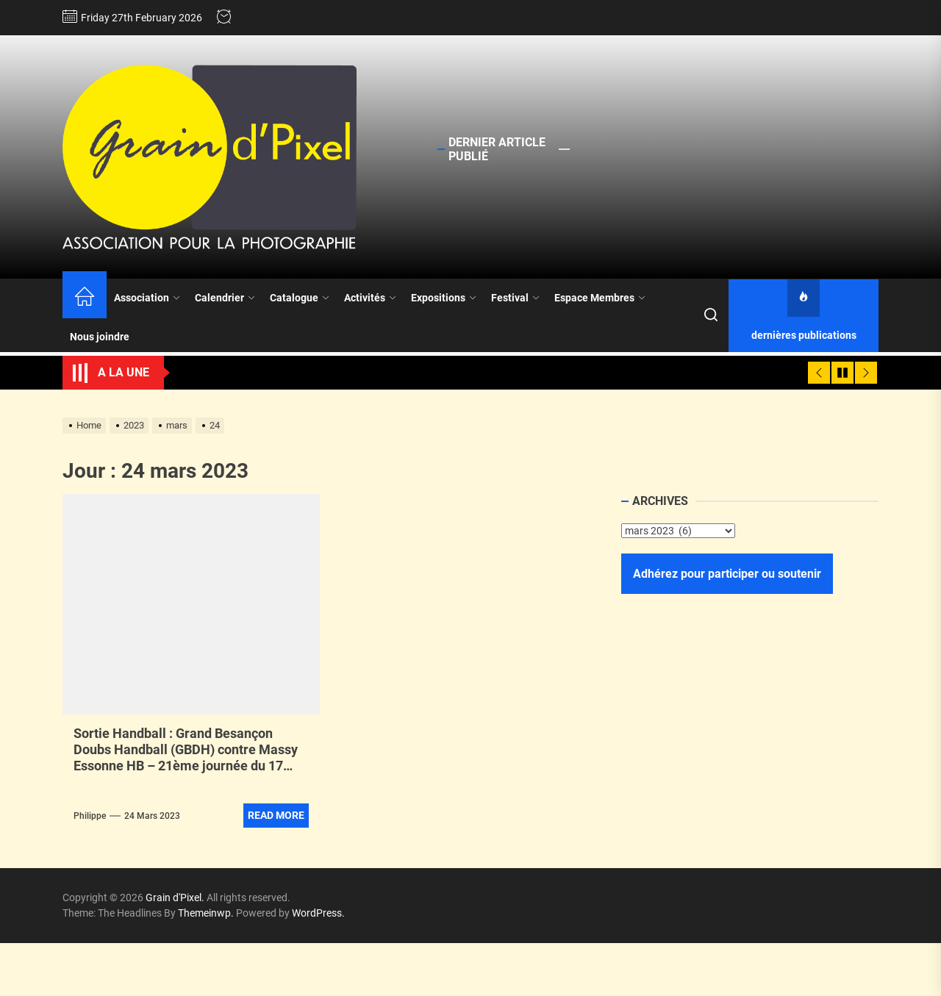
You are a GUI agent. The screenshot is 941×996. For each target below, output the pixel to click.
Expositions (443, 298)
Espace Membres (599, 298)
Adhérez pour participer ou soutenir (727, 574)
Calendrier (225, 298)
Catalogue (299, 298)
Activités (370, 298)
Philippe (90, 816)
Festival (515, 298)
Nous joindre (99, 337)
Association (147, 298)
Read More (276, 815)
